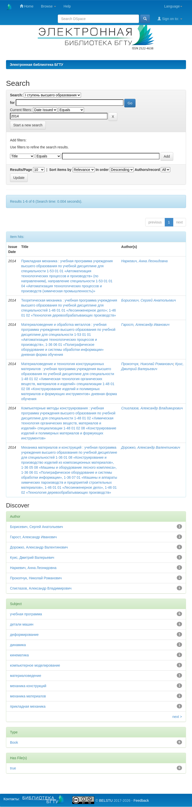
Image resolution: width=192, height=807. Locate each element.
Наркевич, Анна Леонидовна (144, 261)
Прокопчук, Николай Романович (147, 364)
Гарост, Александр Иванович (145, 325)
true (13, 768)
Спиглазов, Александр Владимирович (152, 408)
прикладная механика (28, 706)
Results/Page (21, 170)
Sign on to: (170, 19)
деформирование (24, 635)
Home (27, 6)
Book (14, 742)
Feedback (141, 800)
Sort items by (60, 170)
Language (173, 6)
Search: (16, 95)
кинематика (19, 655)
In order (102, 170)
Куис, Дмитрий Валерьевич (32, 558)
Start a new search (27, 125)
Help (67, 6)
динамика (18, 645)
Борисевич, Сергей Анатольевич (148, 300)
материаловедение (25, 676)
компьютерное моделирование (35, 665)
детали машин (22, 624)
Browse (48, 6)
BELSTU (105, 800)
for (12, 103)
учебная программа (26, 614)
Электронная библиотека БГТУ (36, 65)
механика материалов (28, 696)
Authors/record (147, 170)
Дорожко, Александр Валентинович (150, 447)
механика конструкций (28, 686)
